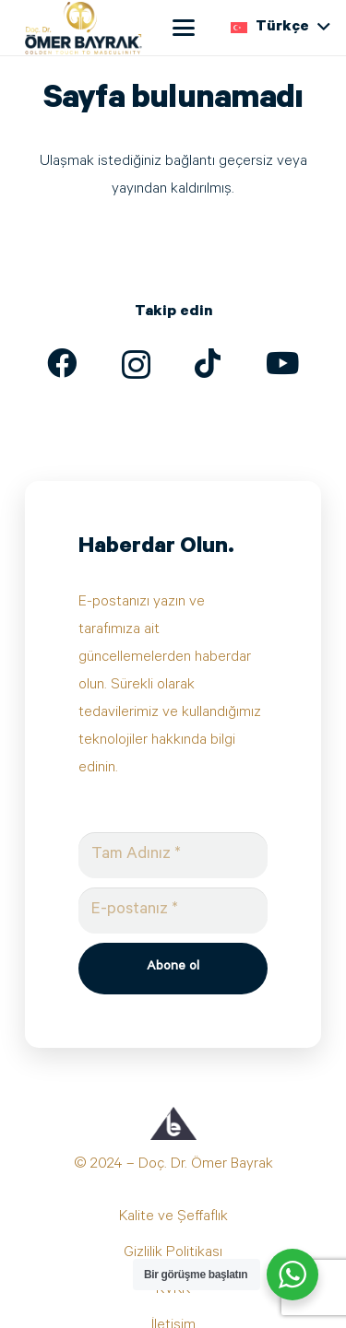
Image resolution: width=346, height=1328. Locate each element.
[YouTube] (282, 363)
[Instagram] (136, 365)
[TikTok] (208, 363)
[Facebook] (62, 363)
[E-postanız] (173, 910)
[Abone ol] (173, 968)
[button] (183, 28)
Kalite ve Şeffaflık (173, 1217)
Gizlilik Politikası (173, 1253)
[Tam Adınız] (173, 855)
